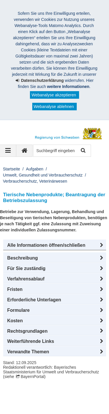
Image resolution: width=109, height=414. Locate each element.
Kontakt (17, 405)
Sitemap (79, 399)
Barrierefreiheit (46, 405)
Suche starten (82, 151)
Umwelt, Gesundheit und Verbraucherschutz (43, 175)
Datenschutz (51, 399)
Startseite (11, 169)
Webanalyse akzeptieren (53, 95)
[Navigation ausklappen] (8, 151)
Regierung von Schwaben (37, 392)
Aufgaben (34, 169)
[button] (54, 245)
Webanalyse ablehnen (54, 106)
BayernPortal (32, 376)
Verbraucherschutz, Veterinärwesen (35, 181)
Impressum (20, 399)
